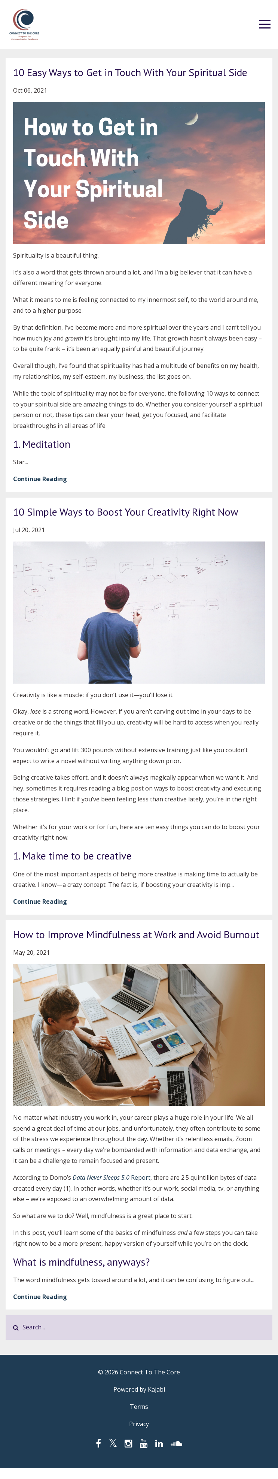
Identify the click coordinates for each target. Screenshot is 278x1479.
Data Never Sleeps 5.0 (102, 1177)
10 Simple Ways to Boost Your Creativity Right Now (125, 512)
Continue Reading (40, 479)
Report (140, 1177)
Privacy (139, 1424)
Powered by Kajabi (139, 1389)
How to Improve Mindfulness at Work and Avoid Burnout (136, 934)
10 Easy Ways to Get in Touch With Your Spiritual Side (130, 72)
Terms (139, 1406)
